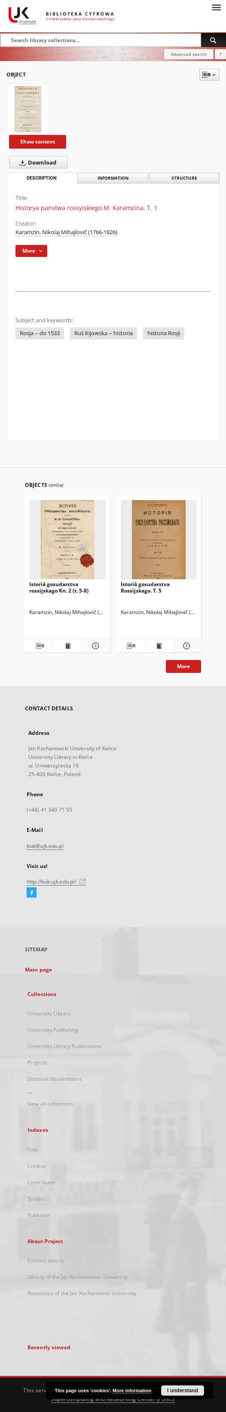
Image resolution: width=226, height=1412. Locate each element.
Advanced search (189, 54)
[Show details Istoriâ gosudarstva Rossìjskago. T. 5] (186, 645)
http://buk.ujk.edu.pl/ (56, 881)
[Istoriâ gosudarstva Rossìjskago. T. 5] (159, 542)
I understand (182, 1391)
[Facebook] (32, 893)
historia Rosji (163, 333)
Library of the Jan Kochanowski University (77, 1277)
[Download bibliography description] (39, 645)
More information (132, 1390)
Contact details (45, 1260)
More (183, 666)
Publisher (38, 1215)
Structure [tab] (184, 178)
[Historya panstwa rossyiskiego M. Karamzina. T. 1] (28, 109)
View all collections (50, 1103)
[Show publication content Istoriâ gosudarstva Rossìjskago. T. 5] (159, 645)
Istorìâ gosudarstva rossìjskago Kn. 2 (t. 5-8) (59, 587)
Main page (38, 969)
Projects (37, 1062)
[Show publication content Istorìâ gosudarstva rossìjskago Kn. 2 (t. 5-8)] (67, 645)
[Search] (213, 40)
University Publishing (53, 1029)
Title (32, 1149)
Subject (36, 1198)
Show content (37, 141)
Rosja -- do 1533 (40, 333)
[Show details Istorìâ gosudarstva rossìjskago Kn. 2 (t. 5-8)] (94, 645)
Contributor (41, 1182)
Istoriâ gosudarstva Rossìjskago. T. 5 (145, 587)
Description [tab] (42, 178)
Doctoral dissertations (54, 1078)
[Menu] (216, 7)
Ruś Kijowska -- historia (103, 333)
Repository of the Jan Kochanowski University (81, 1293)
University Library (48, 1013)
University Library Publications (64, 1046)
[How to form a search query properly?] (220, 54)
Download (36, 162)
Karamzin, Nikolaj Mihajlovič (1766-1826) (66, 232)
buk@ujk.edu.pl (45, 846)
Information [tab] (113, 178)
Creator (36, 1166)
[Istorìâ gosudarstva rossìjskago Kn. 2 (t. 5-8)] (67, 542)
